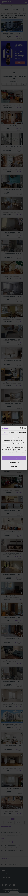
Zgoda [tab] (4, 432)
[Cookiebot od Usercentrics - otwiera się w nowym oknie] (20, 428)
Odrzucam (14, 466)
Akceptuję (14, 457)
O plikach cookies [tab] (21, 432)
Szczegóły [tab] (11, 432)
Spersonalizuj (14, 462)
